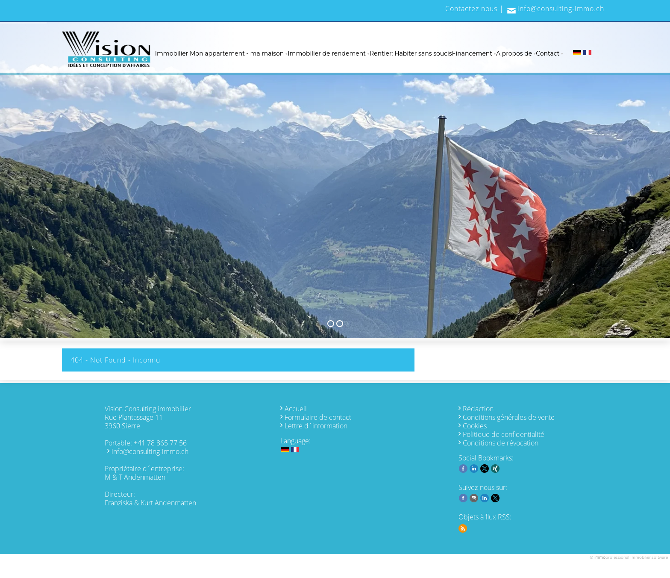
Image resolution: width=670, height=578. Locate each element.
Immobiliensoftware (649, 557)
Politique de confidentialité (503, 434)
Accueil (296, 408)
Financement (472, 53)
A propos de (514, 53)
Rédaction (478, 408)
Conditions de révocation (500, 443)
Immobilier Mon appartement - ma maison (219, 53)
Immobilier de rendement (327, 53)
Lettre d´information (316, 426)
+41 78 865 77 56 (160, 443)
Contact (547, 53)
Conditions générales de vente (509, 417)
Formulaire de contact (318, 417)
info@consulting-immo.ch (560, 8)
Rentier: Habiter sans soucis (411, 53)
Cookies (475, 426)
